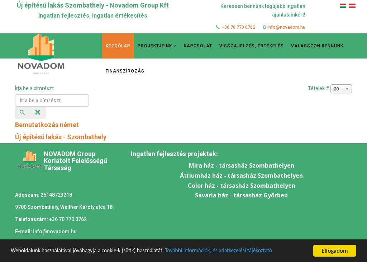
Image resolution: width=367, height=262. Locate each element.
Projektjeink (155, 45)
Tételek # (318, 88)
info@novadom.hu (286, 27)
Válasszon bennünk (317, 45)
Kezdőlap (118, 45)
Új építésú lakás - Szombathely (60, 137)
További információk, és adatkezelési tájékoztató (240, 251)
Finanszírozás (125, 71)
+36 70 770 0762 (238, 27)
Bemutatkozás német (47, 124)
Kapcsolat (198, 45)
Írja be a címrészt (35, 88)
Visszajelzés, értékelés (251, 45)
